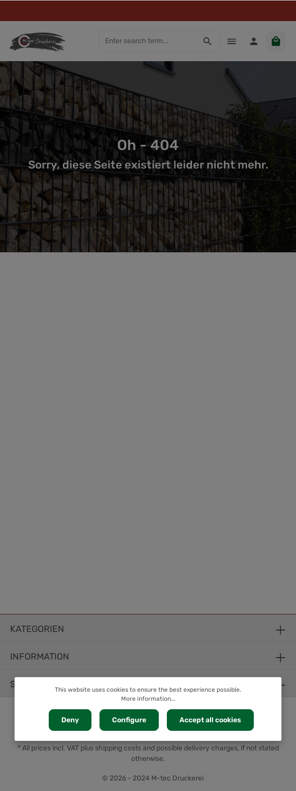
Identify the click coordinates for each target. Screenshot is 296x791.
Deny (70, 720)
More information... (148, 698)
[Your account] (254, 41)
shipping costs (118, 748)
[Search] (208, 41)
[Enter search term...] (147, 41)
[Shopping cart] (276, 41)
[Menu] (232, 41)
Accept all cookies (210, 720)
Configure (129, 720)
